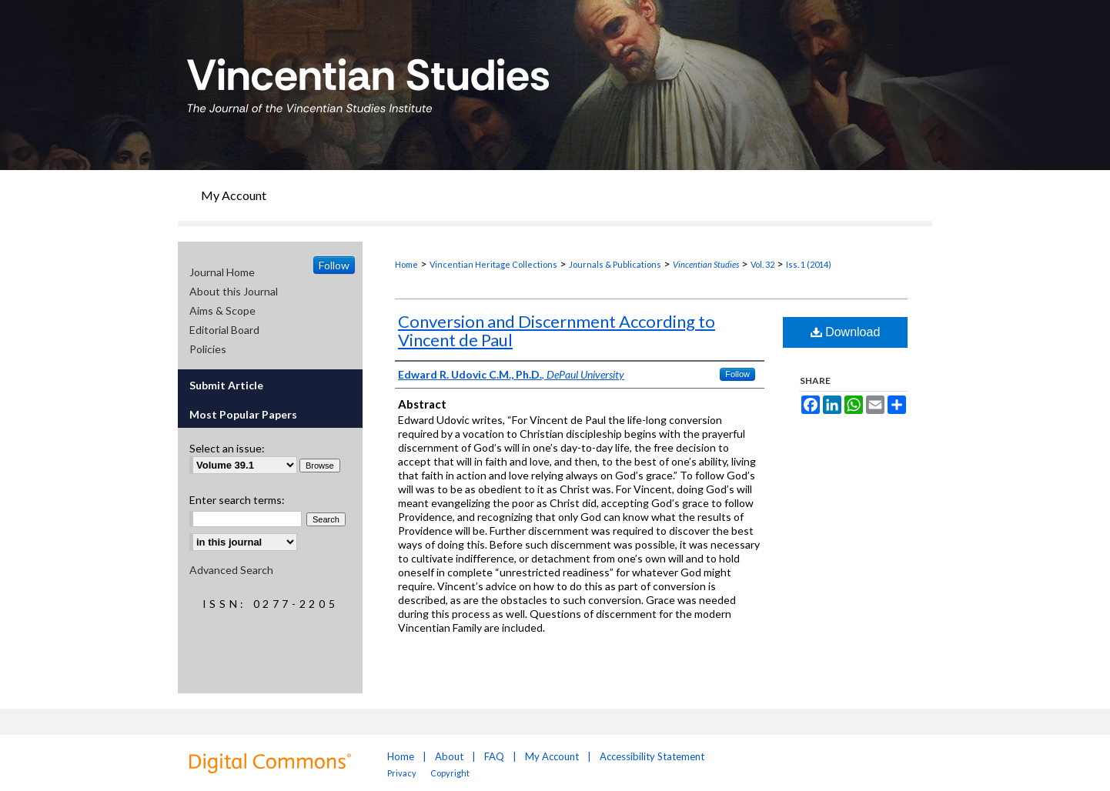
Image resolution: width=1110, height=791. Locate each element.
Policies (207, 348)
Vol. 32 (762, 264)
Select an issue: (227, 448)
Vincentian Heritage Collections (493, 264)
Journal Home (222, 272)
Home (406, 264)
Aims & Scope (222, 310)
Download (846, 332)
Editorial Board (224, 329)
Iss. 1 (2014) (808, 264)
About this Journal (233, 291)
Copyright (450, 773)
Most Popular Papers (243, 414)
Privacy (402, 773)
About (449, 756)
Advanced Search (231, 569)
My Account (552, 756)
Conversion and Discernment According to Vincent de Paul (556, 330)
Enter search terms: (237, 499)
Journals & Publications (615, 264)
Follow (737, 374)
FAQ (494, 756)
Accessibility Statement (652, 756)
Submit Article (226, 385)
